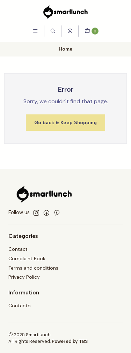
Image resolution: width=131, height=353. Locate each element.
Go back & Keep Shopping (65, 122)
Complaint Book (26, 258)
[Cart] (91, 31)
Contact (18, 249)
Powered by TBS (70, 341)
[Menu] (35, 31)
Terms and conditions (33, 268)
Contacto (19, 305)
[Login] (70, 31)
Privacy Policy (24, 277)
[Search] (53, 31)
